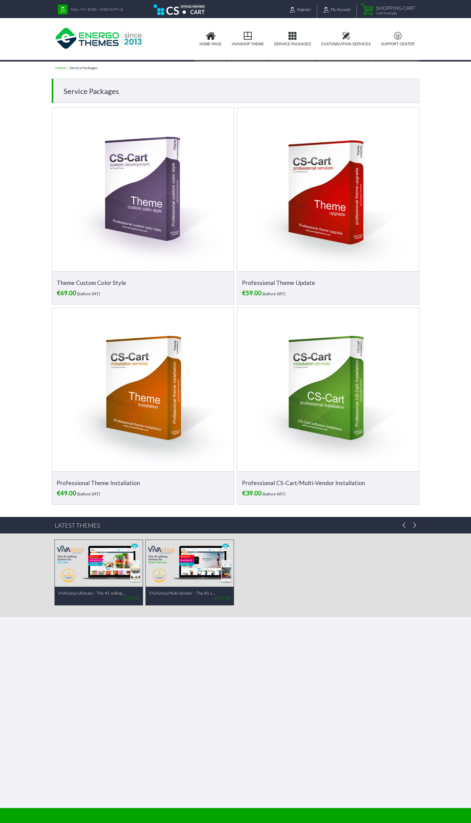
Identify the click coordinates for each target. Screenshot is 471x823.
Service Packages (292, 44)
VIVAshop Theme (248, 44)
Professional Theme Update (278, 282)
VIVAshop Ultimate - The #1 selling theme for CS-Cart (92, 593)
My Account (340, 9)
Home (60, 67)
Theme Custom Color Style (91, 282)
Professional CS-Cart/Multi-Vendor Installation (303, 482)
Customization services (346, 44)
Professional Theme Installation (98, 482)
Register (304, 9)
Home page (211, 44)
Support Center (398, 44)
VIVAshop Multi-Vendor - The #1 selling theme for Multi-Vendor (183, 593)
